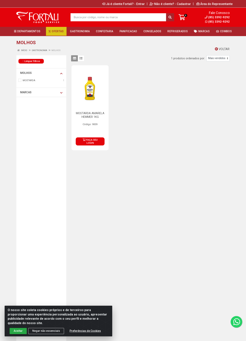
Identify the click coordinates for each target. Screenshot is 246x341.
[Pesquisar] (170, 17)
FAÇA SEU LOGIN (90, 141)
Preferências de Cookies (85, 332)
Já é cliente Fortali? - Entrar (123, 3)
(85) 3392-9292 (217, 21)
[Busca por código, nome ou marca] (118, 17)
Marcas (41, 92)
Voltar (222, 49)
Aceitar (18, 332)
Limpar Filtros (31, 61)
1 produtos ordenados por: (188, 58)
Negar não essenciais (46, 332)
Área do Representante (214, 3)
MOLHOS (41, 73)
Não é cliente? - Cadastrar (170, 3)
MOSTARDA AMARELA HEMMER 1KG (90, 115)
